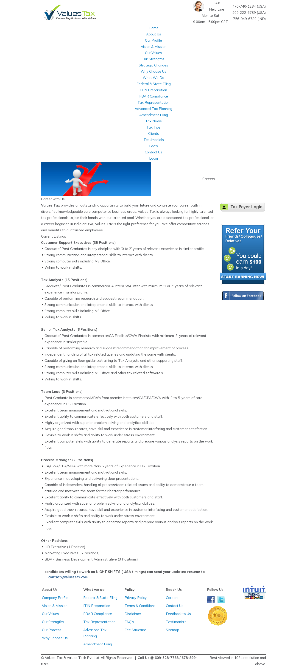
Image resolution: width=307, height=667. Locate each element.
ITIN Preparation (153, 90)
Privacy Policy (136, 597)
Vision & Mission (153, 46)
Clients (153, 133)
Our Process (51, 630)
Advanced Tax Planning (153, 108)
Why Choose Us (153, 71)
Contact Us (174, 606)
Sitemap (172, 630)
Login (153, 158)
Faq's (153, 146)
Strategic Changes (153, 65)
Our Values (153, 53)
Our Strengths (153, 59)
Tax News (153, 121)
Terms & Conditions (140, 606)
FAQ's (129, 622)
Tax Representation (153, 102)
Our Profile (153, 40)
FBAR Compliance (153, 96)
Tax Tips (153, 127)
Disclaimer (133, 614)
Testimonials (153, 140)
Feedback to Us (178, 614)
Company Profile (55, 597)
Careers (172, 597)
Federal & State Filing (154, 84)
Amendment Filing (153, 115)
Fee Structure (135, 630)
